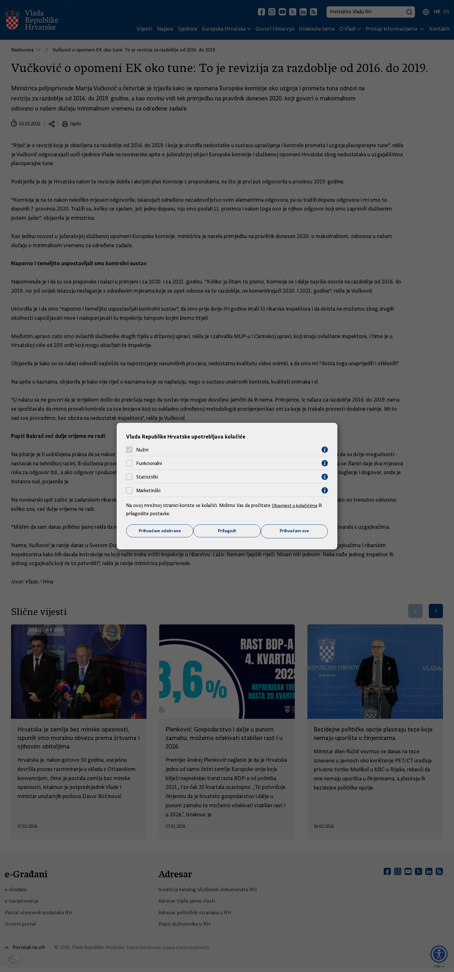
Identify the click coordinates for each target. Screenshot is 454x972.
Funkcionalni (149, 463)
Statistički (147, 477)
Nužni (142, 449)
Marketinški (148, 490)
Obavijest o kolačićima (295, 505)
